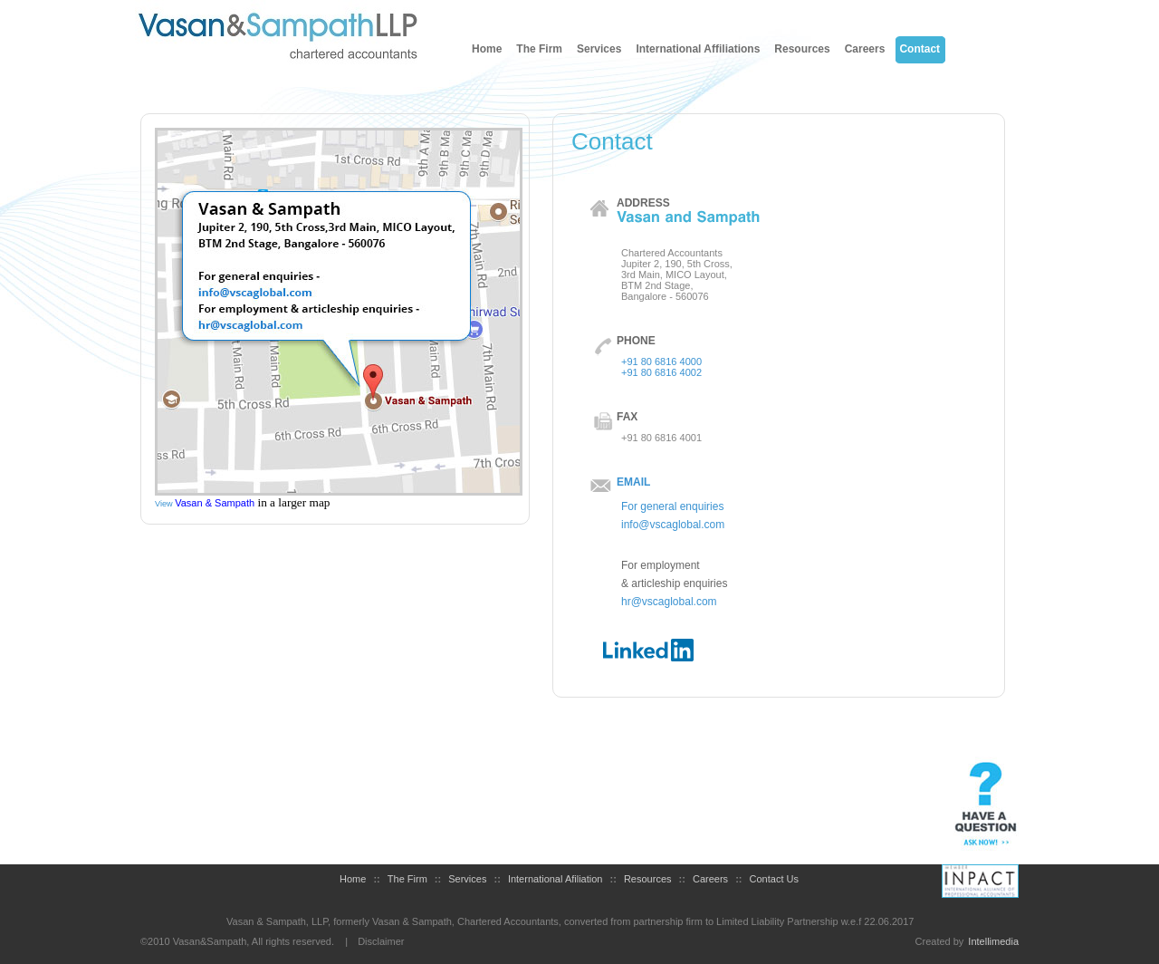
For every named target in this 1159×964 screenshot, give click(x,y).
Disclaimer (381, 941)
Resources (801, 49)
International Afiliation (555, 878)
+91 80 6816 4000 (661, 361)
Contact (919, 49)
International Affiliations (698, 49)
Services (599, 49)
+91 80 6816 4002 (661, 372)
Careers (865, 49)
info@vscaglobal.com (672, 524)
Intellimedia (993, 941)
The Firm (539, 49)
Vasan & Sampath (214, 502)
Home (487, 49)
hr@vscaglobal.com (669, 601)
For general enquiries (672, 506)
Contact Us (774, 878)
